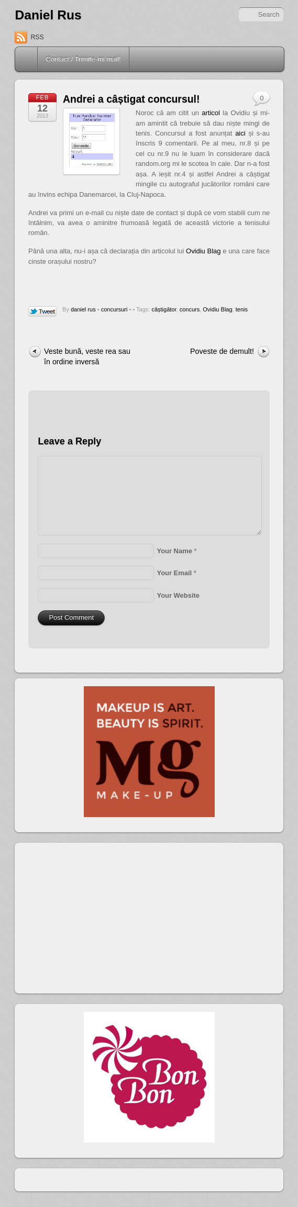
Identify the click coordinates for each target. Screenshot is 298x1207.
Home (27, 59)
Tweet (42, 312)
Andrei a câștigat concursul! (131, 99)
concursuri (114, 309)
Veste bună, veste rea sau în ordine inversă (87, 356)
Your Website (178, 595)
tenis (242, 309)
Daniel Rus (48, 15)
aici (240, 133)
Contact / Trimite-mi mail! (83, 59)
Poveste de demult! (222, 351)
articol (211, 113)
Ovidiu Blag (203, 251)
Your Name (174, 551)
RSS (36, 37)
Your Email (174, 573)
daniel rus (83, 309)
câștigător (163, 309)
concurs (190, 309)
